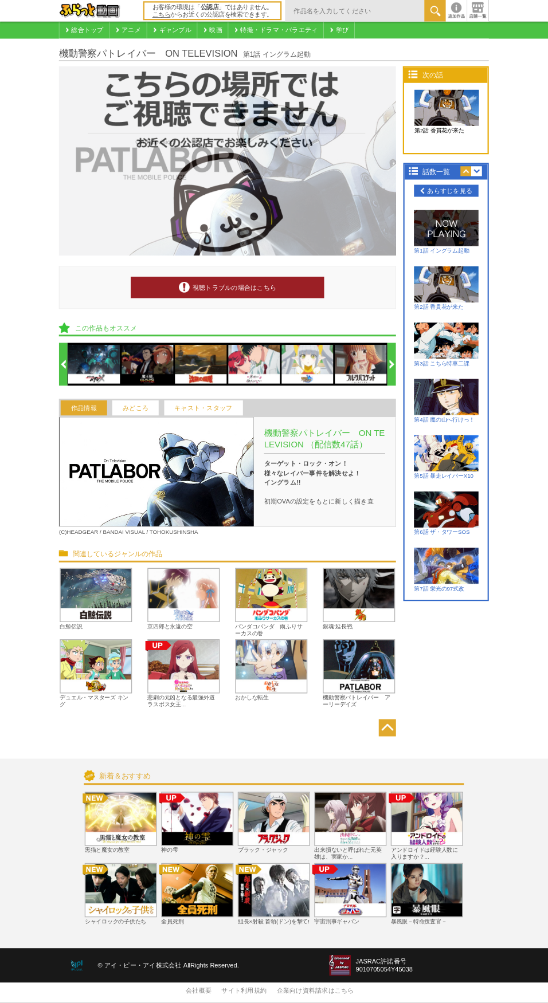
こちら (161, 14)
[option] (94, 364)
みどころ (135, 407)
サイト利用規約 (244, 991)
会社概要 (199, 991)
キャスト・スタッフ (203, 407)
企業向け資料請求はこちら (315, 991)
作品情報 (84, 407)
